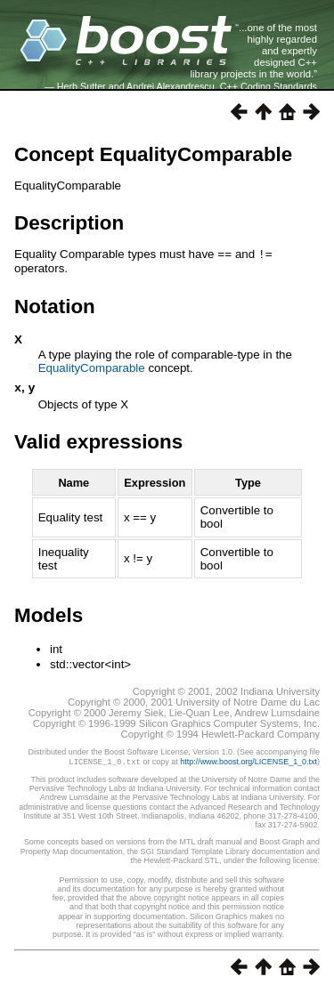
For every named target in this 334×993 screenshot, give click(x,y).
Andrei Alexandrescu (170, 86)
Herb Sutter (81, 86)
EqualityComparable (91, 367)
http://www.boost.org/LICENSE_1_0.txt (248, 762)
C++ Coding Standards (268, 86)
